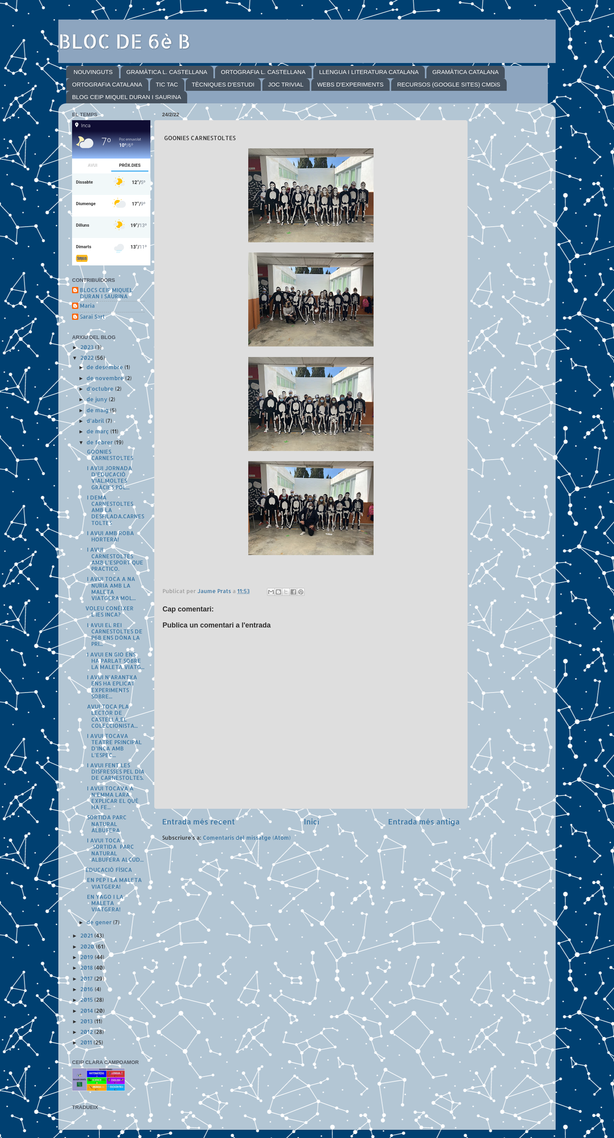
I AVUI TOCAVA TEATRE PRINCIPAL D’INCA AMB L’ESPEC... (113, 745)
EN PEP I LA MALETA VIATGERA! (113, 882)
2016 (87, 989)
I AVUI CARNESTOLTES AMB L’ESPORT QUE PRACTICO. (114, 559)
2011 (87, 1042)
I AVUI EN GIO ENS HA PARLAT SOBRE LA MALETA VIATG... (114, 660)
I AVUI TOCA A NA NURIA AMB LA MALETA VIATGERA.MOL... (110, 588)
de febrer (100, 442)
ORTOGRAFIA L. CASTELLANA (263, 72)
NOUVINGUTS (93, 72)
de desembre (106, 367)
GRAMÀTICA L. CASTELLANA (167, 72)
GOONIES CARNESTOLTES (109, 454)
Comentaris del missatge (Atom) (247, 837)
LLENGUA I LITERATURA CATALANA (369, 72)
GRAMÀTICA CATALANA (465, 72)
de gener (100, 922)
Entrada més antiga (424, 821)
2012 (87, 1031)
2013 (87, 1021)
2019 (87, 957)
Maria (87, 306)
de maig (98, 410)
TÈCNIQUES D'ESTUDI (222, 84)
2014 (87, 1010)
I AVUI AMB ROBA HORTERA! (109, 536)
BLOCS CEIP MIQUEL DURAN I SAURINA (106, 293)
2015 (87, 999)
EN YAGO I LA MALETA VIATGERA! (104, 903)
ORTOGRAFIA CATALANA (107, 84)
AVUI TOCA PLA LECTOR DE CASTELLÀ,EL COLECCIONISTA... (111, 716)
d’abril (96, 420)
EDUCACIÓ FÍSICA (108, 869)
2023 (87, 347)
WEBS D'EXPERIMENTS (350, 84)
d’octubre (101, 388)
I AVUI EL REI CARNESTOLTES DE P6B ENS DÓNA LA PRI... (114, 634)
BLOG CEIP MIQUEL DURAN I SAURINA (126, 97)
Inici (311, 821)
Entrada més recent (198, 821)
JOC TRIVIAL (286, 84)
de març (98, 431)
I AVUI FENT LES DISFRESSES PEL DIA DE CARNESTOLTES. (114, 771)
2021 (87, 935)
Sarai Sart (92, 317)
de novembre (106, 378)
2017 (87, 978)
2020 (88, 946)
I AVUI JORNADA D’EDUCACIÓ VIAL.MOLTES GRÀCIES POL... (108, 478)
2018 (87, 967)
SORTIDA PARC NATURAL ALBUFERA (105, 823)
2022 (87, 357)
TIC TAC (167, 84)
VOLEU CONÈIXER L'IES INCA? (109, 611)
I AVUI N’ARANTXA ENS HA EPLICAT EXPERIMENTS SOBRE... (111, 687)
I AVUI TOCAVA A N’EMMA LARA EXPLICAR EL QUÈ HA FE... (112, 798)
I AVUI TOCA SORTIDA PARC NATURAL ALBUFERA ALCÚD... (114, 850)
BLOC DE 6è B (124, 40)
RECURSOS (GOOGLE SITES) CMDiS (448, 84)
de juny (98, 399)
